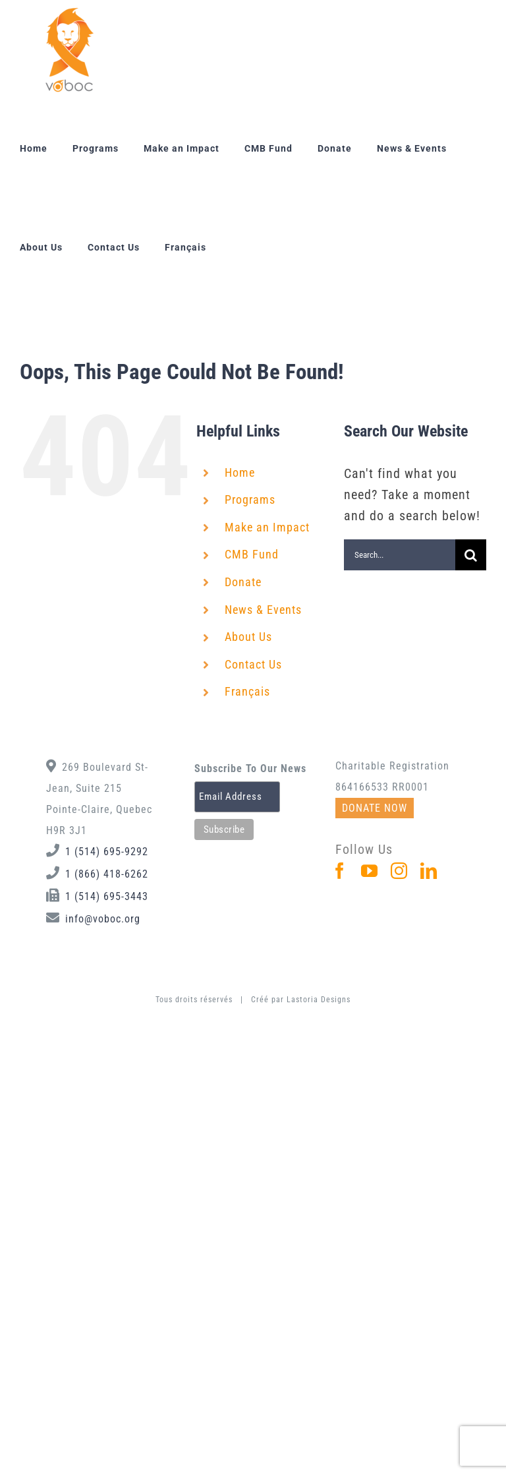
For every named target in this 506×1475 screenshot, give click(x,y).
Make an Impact (267, 527)
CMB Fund (252, 554)
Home (240, 472)
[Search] (470, 554)
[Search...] (399, 554)
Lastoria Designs (319, 999)
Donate (243, 582)
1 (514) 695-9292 (106, 851)
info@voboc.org (102, 919)
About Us (248, 637)
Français (247, 691)
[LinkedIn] (428, 870)
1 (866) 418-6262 (106, 874)
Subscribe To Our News (250, 768)
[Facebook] (340, 870)
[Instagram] (399, 870)
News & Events (263, 610)
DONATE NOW (374, 808)
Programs (250, 499)
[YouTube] (369, 870)
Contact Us (253, 664)
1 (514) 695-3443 (106, 896)
